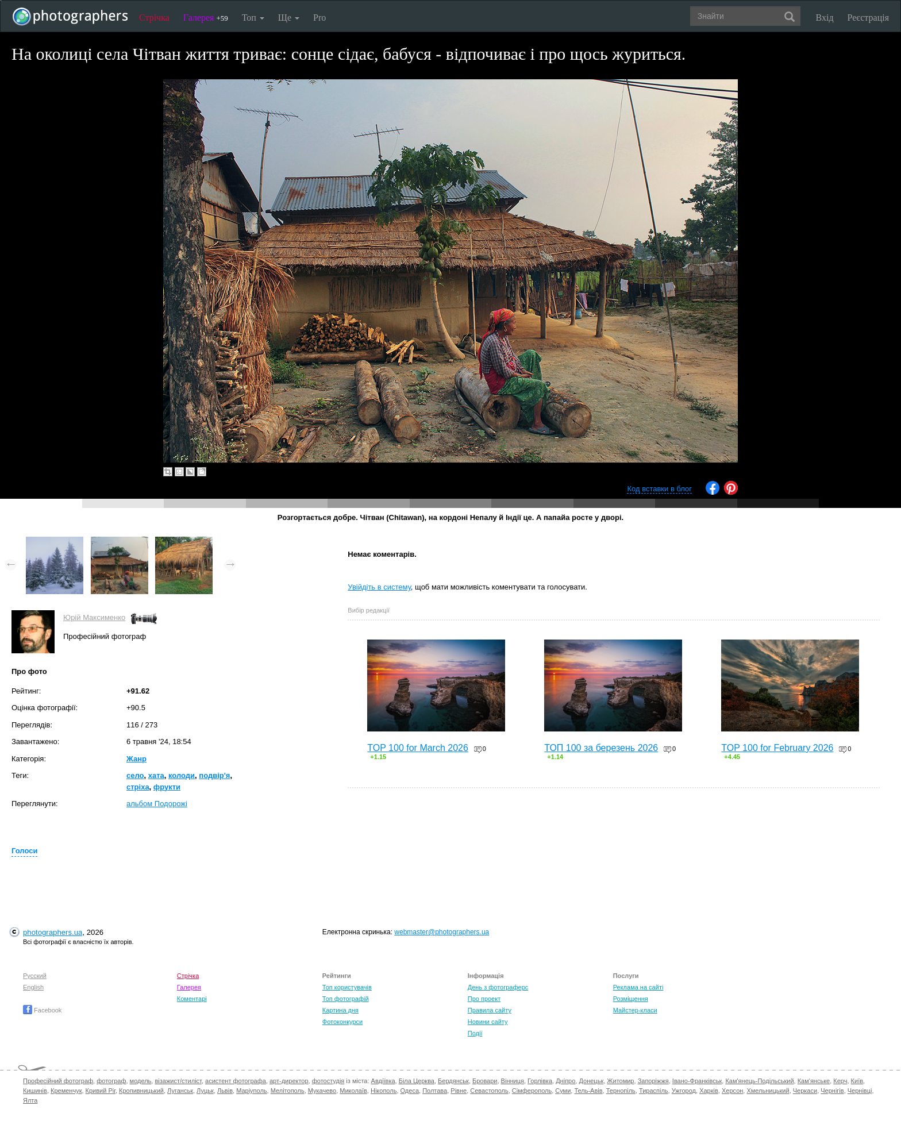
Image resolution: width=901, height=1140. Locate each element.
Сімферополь (532, 1090)
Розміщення (630, 998)
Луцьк (205, 1090)
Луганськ (180, 1090)
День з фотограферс (498, 987)
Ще (288, 17)
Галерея (205, 17)
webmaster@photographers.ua (441, 932)
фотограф (111, 1080)
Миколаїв (353, 1090)
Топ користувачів (347, 987)
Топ (253, 17)
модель (141, 1080)
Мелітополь (288, 1090)
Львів (225, 1090)
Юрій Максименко (94, 617)
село (135, 775)
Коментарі (192, 998)
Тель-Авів (588, 1090)
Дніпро (565, 1080)
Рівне (458, 1090)
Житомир (620, 1080)
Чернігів (832, 1090)
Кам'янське (814, 1080)
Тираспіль (653, 1090)
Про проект (484, 998)
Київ (857, 1080)
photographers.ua (52, 932)
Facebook (42, 1010)
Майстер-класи (635, 1010)
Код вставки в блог (659, 488)
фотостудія (328, 1080)
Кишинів (35, 1090)
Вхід (825, 17)
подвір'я (214, 775)
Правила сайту (489, 1010)
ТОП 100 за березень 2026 (601, 748)
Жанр (136, 758)
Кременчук (66, 1090)
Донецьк (591, 1080)
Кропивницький (141, 1090)
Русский (35, 975)
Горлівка (539, 1080)
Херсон (732, 1090)
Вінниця (512, 1080)
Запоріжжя (653, 1080)
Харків (708, 1090)
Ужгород (684, 1090)
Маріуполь (251, 1090)
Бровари (485, 1080)
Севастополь (489, 1090)
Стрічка (154, 17)
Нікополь (383, 1090)
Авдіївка (383, 1080)
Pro (319, 17)
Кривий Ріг (100, 1090)
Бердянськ (453, 1080)
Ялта (30, 1100)
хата (156, 775)
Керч (840, 1080)
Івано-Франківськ (697, 1080)
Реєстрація (868, 17)
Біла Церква (416, 1080)
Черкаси (805, 1090)
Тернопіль (621, 1090)
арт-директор (289, 1080)
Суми (563, 1090)
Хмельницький (767, 1090)
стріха (137, 787)
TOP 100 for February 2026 (777, 748)
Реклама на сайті (638, 987)
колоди (181, 775)
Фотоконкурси (342, 1021)
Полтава (434, 1090)
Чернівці (860, 1090)
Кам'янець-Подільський (759, 1080)
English (33, 987)
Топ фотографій (345, 998)
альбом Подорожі (156, 803)
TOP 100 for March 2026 (417, 748)
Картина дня (340, 1010)
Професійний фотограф (58, 1080)
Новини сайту (488, 1021)
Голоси (24, 850)
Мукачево (322, 1090)
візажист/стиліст (178, 1080)
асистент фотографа (235, 1080)
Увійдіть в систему (379, 587)
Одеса (410, 1090)
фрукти (166, 787)
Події (475, 1033)
